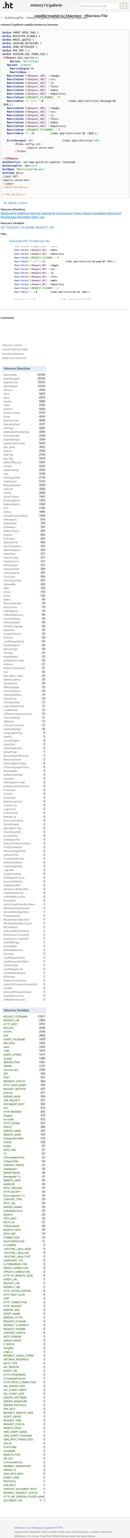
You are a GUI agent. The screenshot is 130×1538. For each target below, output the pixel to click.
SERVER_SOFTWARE (25, 1397)
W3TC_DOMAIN (25, 1336)
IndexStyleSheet (25, 694)
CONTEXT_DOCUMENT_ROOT (25, 1489)
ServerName (25, 683)
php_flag (25, 458)
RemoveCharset (25, 759)
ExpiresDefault (25, 424)
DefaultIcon (25, 698)
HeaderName (25, 656)
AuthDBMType (25, 942)
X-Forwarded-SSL (25, 1462)
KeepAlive (25, 630)
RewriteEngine (9, 217)
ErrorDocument (64, 213)
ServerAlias (25, 900)
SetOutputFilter (25, 477)
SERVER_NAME (25, 1130)
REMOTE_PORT (25, 1454)
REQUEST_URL (25, 1283)
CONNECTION (25, 1237)
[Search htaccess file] (98, 6)
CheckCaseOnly (25, 832)
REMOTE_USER (25, 1180)
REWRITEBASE (25, 1172)
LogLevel (25, 870)
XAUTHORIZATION (25, 1241)
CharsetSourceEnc (25, 725)
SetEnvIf (25, 489)
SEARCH (25, 1214)
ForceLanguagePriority (25, 767)
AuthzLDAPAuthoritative (25, 843)
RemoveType (25, 649)
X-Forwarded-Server (25, 1378)
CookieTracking (25, 873)
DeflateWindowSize (25, 999)
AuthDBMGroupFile (25, 896)
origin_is (25, 1351)
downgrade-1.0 (25, 1176)
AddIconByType (25, 729)
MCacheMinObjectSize (25, 912)
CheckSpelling (25, 702)
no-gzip (25, 1058)
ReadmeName (25, 645)
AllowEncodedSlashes (25, 889)
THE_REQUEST (25, 1100)
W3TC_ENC (25, 1149)
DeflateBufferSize (25, 950)
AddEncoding (25, 470)
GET (3, 227)
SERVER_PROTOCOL (25, 1405)
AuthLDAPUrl (25, 813)
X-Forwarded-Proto (25, 1157)
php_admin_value (25, 675)
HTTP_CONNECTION (25, 1302)
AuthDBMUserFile (25, 893)
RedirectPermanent (25, 668)
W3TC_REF (25, 1233)
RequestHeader (25, 485)
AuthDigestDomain (25, 877)
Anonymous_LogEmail (25, 938)
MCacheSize (25, 927)
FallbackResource (25, 614)
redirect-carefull (25, 1340)
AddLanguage (25, 687)
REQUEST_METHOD (25, 1089)
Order (25, 405)
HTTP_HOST (25, 1024)
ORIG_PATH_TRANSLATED (25, 1439)
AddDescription (25, 679)
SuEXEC (25, 988)
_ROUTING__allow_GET (25, 1252)
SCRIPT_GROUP (25, 1416)
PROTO (25, 1127)
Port (25, 508)
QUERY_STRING (25, 1054)
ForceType (25, 576)
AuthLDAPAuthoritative (25, 931)
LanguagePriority (25, 732)
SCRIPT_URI (25, 1370)
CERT (25, 1298)
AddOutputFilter (25, 580)
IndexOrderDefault (25, 706)
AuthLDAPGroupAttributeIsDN (25, 984)
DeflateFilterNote (25, 774)
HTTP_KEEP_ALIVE (25, 1294)
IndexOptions (25, 611)
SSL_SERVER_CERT (25, 1386)
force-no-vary (25, 1069)
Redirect (25, 409)
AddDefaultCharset (25, 443)
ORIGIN (25, 1066)
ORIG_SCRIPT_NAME (25, 1431)
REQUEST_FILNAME (25, 1321)
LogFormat (25, 809)
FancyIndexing (25, 618)
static (25, 1047)
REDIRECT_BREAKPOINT (25, 1466)
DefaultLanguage (25, 626)
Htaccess (36, 1527)
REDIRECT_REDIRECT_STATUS (25, 1492)
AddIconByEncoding (25, 763)
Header (25, 401)
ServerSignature (25, 546)
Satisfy (25, 492)
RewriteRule (24, 217)
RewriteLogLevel (25, 801)
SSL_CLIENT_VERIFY (25, 1390)
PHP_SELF (25, 1409)
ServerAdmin (25, 835)
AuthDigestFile (25, 839)
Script (25, 416)
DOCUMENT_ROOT (25, 1104)
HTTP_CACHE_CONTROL (25, 1290)
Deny (25, 397)
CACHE (25, 1142)
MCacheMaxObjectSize (25, 919)
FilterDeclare (25, 565)
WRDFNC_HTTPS (25, 1317)
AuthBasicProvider (25, 660)
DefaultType (25, 752)
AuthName (23, 213)
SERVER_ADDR (25, 1096)
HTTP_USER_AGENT (25, 1085)
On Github (10, 203)
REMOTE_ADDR (25, 1134)
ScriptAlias (25, 797)
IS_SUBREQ (25, 1245)
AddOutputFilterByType (25, 432)
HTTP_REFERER (25, 1111)
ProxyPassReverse (25, 858)
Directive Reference (13, 353)
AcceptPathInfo (25, 633)
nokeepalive (25, 1169)
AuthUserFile (48, 213)
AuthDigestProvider (25, 782)
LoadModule (25, 710)
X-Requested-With (25, 1138)
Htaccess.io (21, 1527)
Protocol (25, 637)
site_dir (25, 1443)
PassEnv (25, 793)
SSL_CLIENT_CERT (25, 1393)
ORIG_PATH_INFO (25, 1473)
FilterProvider (25, 557)
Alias (25, 588)
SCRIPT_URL (25, 1279)
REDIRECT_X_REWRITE (25, 1325)
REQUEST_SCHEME (25, 1329)
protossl (25, 1092)
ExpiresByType (25, 439)
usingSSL (25, 1348)
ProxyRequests (25, 915)
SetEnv (35, 217)
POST (25, 1077)
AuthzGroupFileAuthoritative (25, 904)
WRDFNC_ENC (25, 1310)
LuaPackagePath (25, 866)
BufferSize (25, 976)
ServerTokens (25, 496)
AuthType (35, 213)
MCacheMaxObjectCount (25, 923)
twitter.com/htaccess (14, 358)
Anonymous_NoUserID (25, 934)
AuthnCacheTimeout (25, 980)
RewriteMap (25, 771)
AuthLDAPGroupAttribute (25, 992)
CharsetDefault (25, 717)
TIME (25, 1050)
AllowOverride (25, 569)
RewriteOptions (25, 550)
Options (78, 213)
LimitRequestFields (25, 957)
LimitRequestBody (25, 641)
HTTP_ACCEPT (25, 1191)
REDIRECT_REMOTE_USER (25, 1412)
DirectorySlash (25, 622)
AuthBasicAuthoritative (25, 786)
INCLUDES (25, 1043)
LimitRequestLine (25, 969)
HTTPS (25, 1031)
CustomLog (25, 805)
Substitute (25, 744)
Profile (25, 1146)
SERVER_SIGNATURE (25, 1401)
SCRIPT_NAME (25, 1313)
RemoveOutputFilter (25, 851)
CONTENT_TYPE (25, 1199)
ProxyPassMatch (25, 847)
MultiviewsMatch (25, 862)
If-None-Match (25, 1226)
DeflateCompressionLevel (25, 713)
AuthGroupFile (14, 17)
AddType (25, 428)
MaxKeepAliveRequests (25, 908)
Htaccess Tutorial (12, 345)
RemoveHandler (25, 603)
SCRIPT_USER (25, 1477)
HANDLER (25, 1184)
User (42, 217)
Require (87, 213)
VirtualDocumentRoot (25, 515)
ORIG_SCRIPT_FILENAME (25, 1435)
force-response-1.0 (25, 1195)
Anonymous (25, 607)
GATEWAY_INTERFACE (25, 1359)
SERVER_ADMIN (25, 1207)
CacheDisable (25, 824)
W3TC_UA (25, 1222)
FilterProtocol (25, 561)
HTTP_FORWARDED (25, 1374)
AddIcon (25, 664)
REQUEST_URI (45, 227)
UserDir (25, 736)
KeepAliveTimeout (25, 995)
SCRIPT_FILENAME (25, 1039)
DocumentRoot (25, 691)
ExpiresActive (25, 420)
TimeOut (25, 652)
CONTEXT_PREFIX (25, 1165)
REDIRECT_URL (25, 1287)
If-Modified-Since (25, 1210)
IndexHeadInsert (25, 748)
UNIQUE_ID (25, 1470)
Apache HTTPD (53, 1527)
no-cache (25, 1119)
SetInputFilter (25, 854)
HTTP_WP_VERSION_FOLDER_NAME (25, 1497)
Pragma (25, 1115)
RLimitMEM (25, 946)
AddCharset (25, 481)
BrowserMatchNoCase (25, 755)
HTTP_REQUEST (25, 1306)
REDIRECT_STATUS (25, 1081)
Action (25, 592)
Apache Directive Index (15, 349)
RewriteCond (114, 213)
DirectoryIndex (25, 435)
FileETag (25, 454)
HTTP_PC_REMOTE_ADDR (25, 1275)
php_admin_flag (25, 828)
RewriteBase (99, 213)
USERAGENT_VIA (25, 1260)
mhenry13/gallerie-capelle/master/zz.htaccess (57, 17)
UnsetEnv (25, 778)
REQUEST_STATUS (25, 1424)
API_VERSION (25, 1367)
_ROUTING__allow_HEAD (25, 1249)
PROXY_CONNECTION (25, 1268)
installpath (25, 1450)
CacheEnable (25, 965)
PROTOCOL (25, 1481)
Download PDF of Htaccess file (29, 241)
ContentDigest (25, 740)
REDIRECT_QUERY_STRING (25, 1355)
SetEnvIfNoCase (25, 462)
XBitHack (25, 721)
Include (25, 466)
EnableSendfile (25, 885)
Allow (25, 393)
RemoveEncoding (25, 820)
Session (25, 534)
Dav (25, 672)
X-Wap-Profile (25, 1161)
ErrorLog (25, 953)
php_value (25, 447)
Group (25, 595)
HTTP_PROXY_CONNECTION (25, 1382)
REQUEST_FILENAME (21, 227)
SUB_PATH (25, 1485)
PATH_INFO (25, 1218)
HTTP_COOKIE (25, 1123)
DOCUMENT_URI (23, 1500)
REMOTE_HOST (25, 1230)
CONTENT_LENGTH (25, 1332)
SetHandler (25, 584)
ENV (25, 1035)
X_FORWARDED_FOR (25, 1264)
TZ (25, 1153)
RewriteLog (25, 816)
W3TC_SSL (25, 1203)
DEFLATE (25, 1028)
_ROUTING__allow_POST (25, 1256)
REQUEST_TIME (25, 1420)
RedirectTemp (25, 531)
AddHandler (25, 523)
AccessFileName (25, 881)
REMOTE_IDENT (25, 1428)
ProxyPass (25, 790)
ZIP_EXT (25, 1458)
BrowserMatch (25, 500)
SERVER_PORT (25, 1062)
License (22, 203)
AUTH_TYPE (25, 1363)
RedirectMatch (25, 504)
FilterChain (25, 553)
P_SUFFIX (25, 1344)
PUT (25, 1108)
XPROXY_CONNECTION (25, 1271)
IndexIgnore (25, 519)
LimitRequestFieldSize (25, 961)
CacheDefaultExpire (25, 973)
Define (25, 599)
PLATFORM (25, 1447)
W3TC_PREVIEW (25, 1188)
